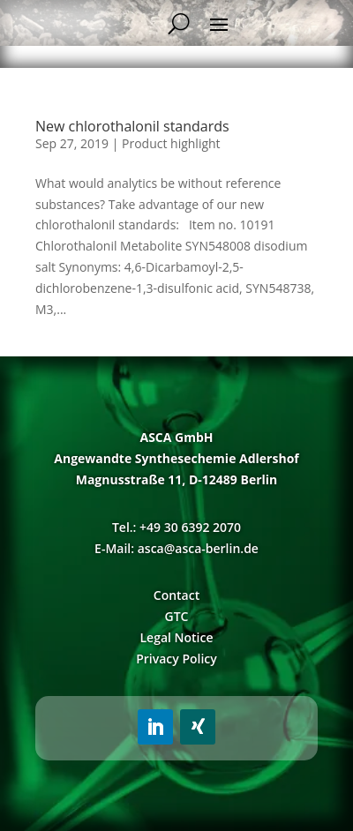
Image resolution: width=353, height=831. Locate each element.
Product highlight (171, 143)
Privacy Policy (176, 658)
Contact (176, 595)
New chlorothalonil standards (132, 126)
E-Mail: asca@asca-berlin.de (176, 548)
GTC (177, 616)
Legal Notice (176, 637)
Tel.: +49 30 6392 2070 (176, 527)
